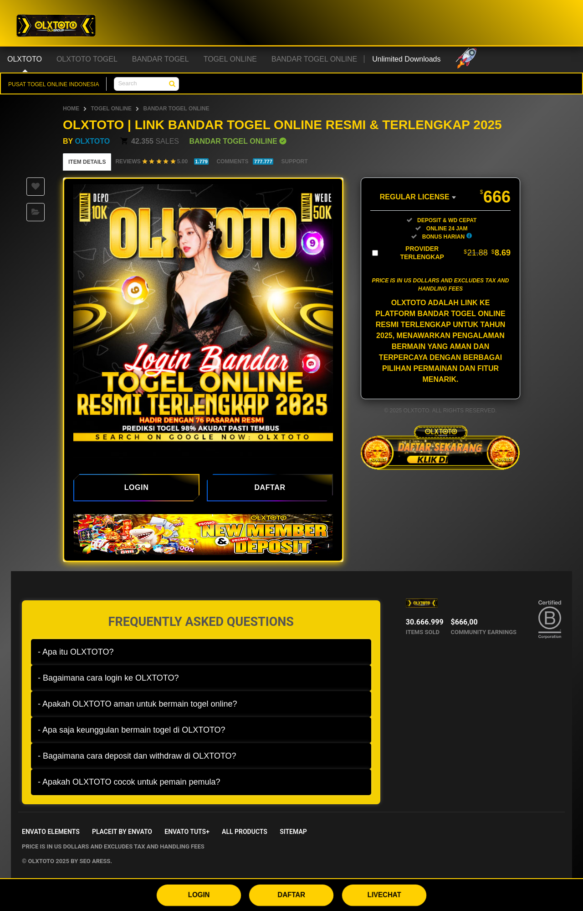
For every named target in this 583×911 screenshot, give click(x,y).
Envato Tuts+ (187, 831)
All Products (244, 831)
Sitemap (293, 831)
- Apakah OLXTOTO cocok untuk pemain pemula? (129, 781)
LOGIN (199, 894)
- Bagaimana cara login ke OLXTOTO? (108, 677)
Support (294, 161)
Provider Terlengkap (455, 253)
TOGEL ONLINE (111, 108)
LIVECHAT (384, 894)
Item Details (87, 162)
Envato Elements (51, 831)
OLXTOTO (92, 141)
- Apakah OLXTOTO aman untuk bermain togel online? (137, 703)
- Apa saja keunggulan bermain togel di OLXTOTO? (131, 729)
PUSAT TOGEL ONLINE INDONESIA (53, 84)
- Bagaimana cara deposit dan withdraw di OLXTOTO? (137, 755)
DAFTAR (291, 894)
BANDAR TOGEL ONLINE (176, 108)
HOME (71, 108)
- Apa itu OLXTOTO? (75, 651)
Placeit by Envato (122, 831)
